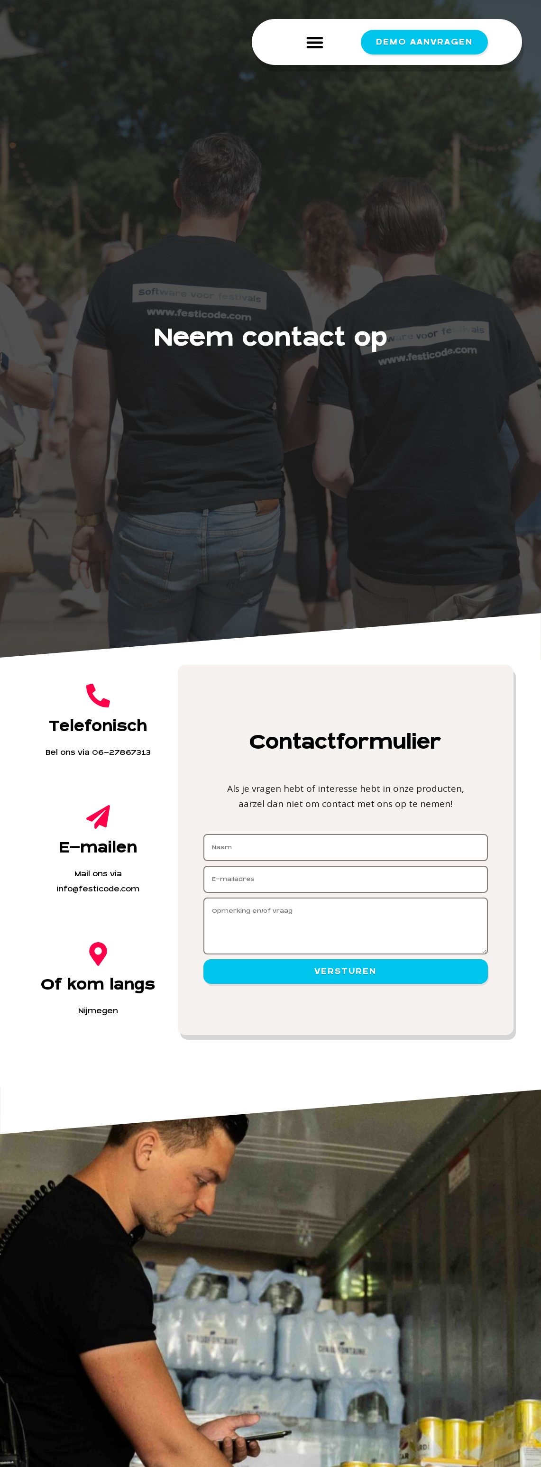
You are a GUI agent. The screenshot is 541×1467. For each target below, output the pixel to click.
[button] (314, 41)
